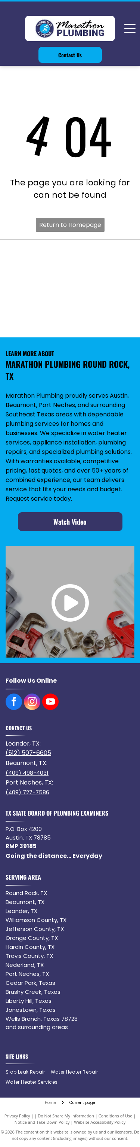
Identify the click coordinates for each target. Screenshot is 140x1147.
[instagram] (32, 703)
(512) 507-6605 (28, 753)
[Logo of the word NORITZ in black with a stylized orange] (38, 288)
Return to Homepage (70, 225)
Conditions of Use (116, 1116)
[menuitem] (28, 1072)
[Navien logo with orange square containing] (101, 258)
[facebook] (14, 703)
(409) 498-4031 (27, 773)
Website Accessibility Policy (99, 1122)
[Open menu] (130, 28)
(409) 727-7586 (27, 792)
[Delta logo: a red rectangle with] (38, 319)
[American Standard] (101, 288)
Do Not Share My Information (66, 1116)
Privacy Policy (17, 1116)
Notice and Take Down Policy (42, 1122)
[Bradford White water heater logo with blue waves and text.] (38, 258)
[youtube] (50, 703)
